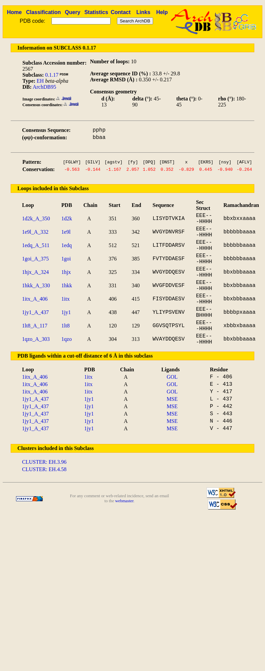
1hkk (66, 285)
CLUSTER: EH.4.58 (44, 469)
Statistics (96, 12)
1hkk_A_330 (36, 285)
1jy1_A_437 (35, 312)
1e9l (66, 232)
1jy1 (66, 312)
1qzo (66, 339)
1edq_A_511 (35, 245)
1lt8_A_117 (34, 325)
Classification (43, 12)
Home (14, 12)
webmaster (124, 501)
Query (72, 12)
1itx (65, 299)
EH (40, 81)
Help (162, 12)
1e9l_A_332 (35, 232)
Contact (121, 12)
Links (143, 12)
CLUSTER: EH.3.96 (44, 462)
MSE (172, 399)
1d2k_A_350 (36, 218)
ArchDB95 (44, 87)
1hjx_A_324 (35, 272)
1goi (66, 259)
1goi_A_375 (35, 259)
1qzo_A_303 (36, 339)
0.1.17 (51, 75)
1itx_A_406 (34, 299)
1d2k (66, 218)
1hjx (66, 272)
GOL (172, 377)
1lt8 (65, 325)
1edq (66, 245)
